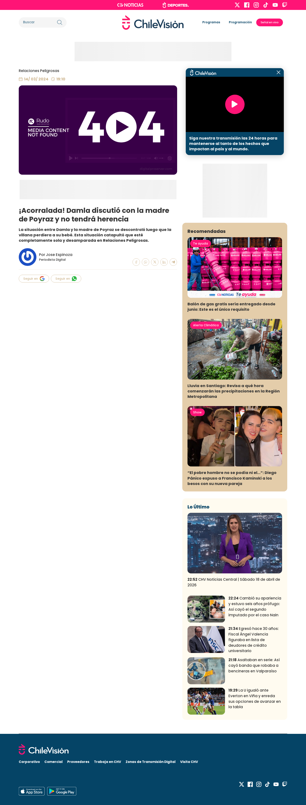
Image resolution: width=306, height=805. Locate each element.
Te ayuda (200, 243)
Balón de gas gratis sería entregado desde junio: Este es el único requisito (231, 306)
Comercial (53, 761)
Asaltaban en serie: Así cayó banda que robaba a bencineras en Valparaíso (254, 665)
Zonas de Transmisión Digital (151, 761)
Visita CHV (189, 761)
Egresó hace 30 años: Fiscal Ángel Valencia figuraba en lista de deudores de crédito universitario (253, 639)
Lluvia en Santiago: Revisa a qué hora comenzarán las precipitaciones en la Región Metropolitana (233, 391)
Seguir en (34, 278)
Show (197, 412)
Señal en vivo (270, 22)
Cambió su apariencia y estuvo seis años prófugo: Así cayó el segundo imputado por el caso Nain (254, 606)
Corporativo (29, 761)
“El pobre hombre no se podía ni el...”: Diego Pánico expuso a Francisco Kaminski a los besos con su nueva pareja (231, 478)
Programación (240, 22)
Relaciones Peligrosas (39, 70)
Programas (211, 22)
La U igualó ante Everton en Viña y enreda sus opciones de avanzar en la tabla (254, 698)
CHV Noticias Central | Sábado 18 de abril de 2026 (233, 582)
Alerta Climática (206, 325)
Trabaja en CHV (107, 761)
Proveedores (78, 761)
